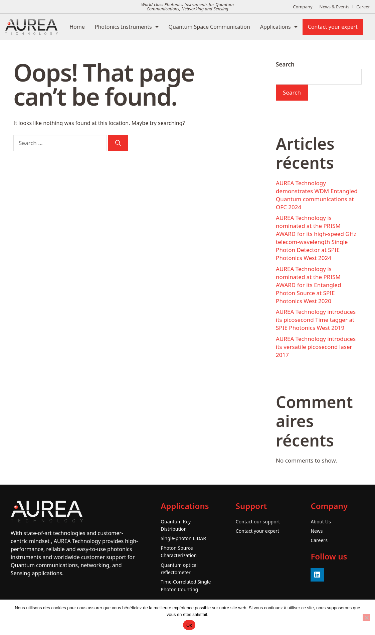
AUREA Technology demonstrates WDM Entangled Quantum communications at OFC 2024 (317, 195)
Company (302, 7)
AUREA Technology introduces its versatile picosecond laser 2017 (316, 347)
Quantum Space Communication (209, 26)
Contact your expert (333, 26)
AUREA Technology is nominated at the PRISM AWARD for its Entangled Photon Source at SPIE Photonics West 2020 (308, 285)
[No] (366, 617)
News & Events (335, 7)
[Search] (118, 143)
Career (363, 7)
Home (77, 26)
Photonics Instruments (127, 27)
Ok (189, 625)
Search (285, 64)
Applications (279, 27)
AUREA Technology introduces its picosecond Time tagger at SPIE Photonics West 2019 (316, 320)
